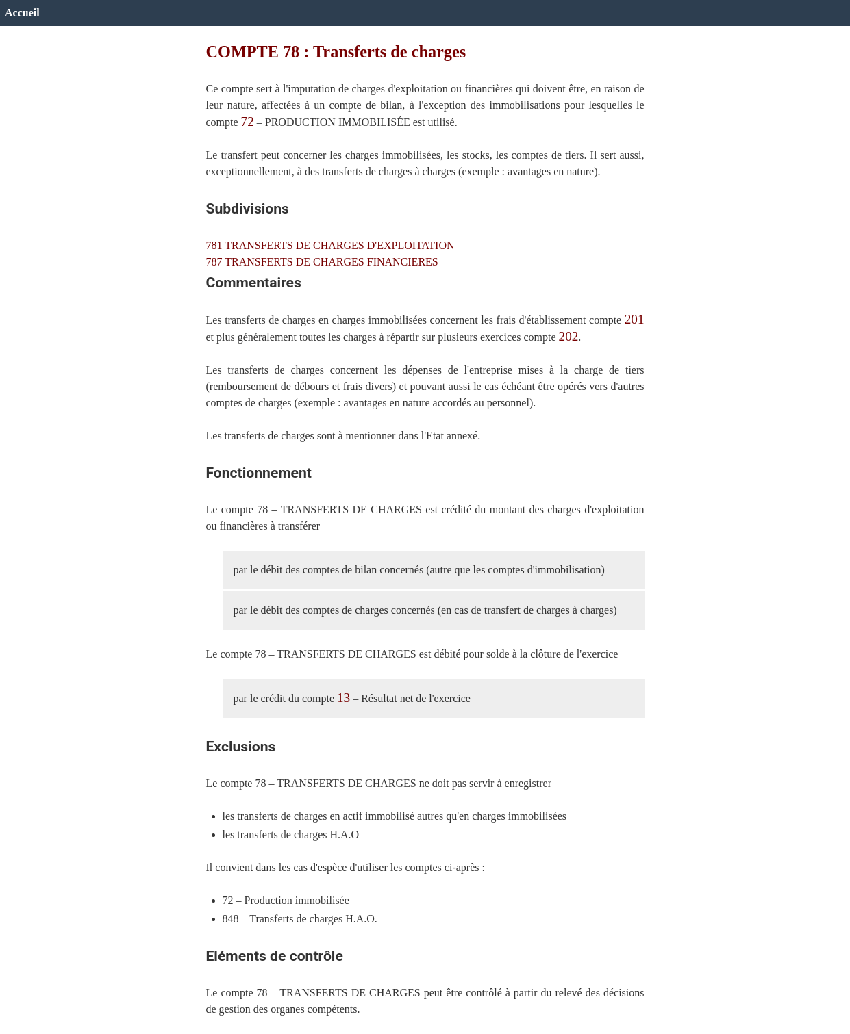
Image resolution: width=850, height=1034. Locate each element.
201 (635, 319)
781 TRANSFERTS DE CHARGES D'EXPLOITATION (330, 245)
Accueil (22, 12)
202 (569, 336)
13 (343, 697)
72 (247, 121)
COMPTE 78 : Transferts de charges (336, 51)
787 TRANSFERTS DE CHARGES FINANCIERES (322, 262)
